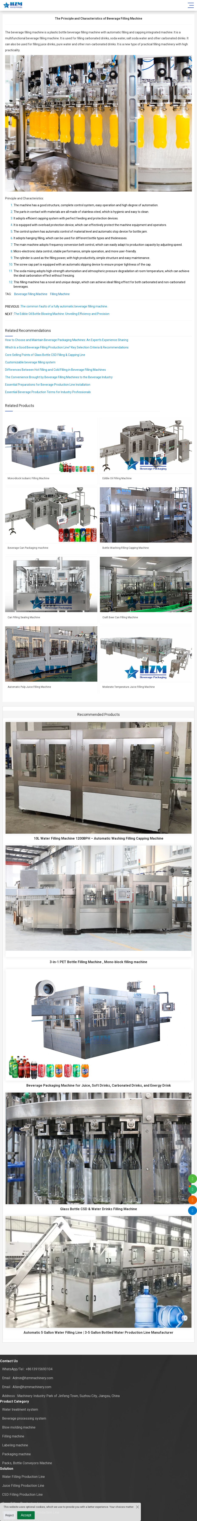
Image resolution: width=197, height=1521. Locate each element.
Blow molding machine (18, 1427)
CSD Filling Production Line (22, 1495)
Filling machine (13, 1436)
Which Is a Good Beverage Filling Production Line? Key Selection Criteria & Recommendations (67, 347)
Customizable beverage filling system (30, 362)
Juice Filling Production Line (23, 1486)
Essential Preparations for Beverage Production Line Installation (47, 384)
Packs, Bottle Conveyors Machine (27, 1463)
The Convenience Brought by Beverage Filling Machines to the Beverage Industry (59, 377)
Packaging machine (16, 1454)
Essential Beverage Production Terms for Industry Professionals (48, 392)
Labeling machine (15, 1445)
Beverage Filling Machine (30, 294)
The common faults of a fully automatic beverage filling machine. (64, 306)
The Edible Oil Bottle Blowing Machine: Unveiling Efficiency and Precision (61, 314)
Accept (26, 1515)
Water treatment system (20, 1409)
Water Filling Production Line (23, 1477)
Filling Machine (60, 294)
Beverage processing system (24, 1418)
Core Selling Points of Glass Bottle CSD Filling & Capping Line (45, 355)
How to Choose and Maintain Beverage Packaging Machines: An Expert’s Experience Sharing (66, 340)
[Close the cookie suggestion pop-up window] (137, 1506)
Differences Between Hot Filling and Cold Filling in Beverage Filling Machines (55, 369)
